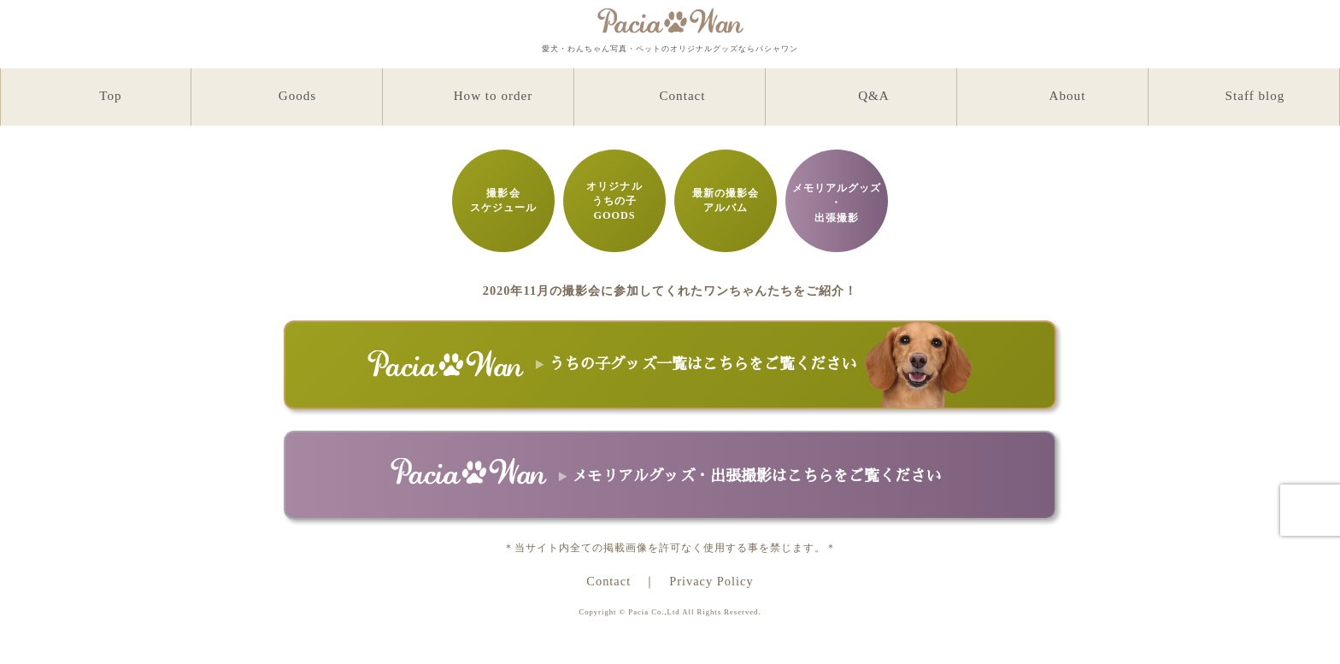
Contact (608, 581)
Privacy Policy (711, 581)
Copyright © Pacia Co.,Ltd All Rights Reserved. (670, 612)
